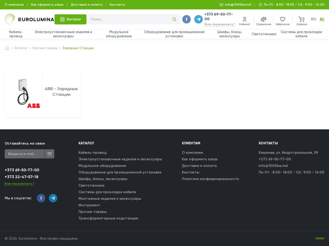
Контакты (117, 5)
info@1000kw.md (238, 5)
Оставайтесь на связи (25, 143)
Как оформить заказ (47, 5)
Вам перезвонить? (219, 24)
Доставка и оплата (86, 5)
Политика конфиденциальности (210, 179)
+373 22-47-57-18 (21, 176)
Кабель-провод (16, 34)
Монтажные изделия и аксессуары (110, 198)
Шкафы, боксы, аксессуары (229, 34)
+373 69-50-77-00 (22, 170)
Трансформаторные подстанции (108, 218)
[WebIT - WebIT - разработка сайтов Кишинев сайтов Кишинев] (319, 238)
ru (322, 19)
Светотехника (264, 34)
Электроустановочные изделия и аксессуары (63, 34)
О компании (14, 5)
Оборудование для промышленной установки (174, 34)
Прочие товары (45, 48)
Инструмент (90, 205)
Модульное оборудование (119, 34)
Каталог (21, 48)
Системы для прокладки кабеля (301, 34)
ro (313, 19)
